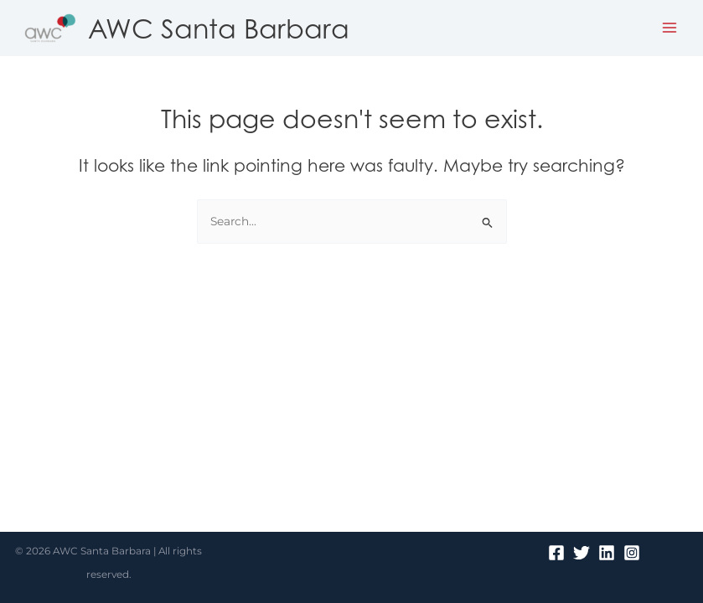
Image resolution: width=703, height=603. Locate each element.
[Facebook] (556, 552)
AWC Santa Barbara (218, 28)
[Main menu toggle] (670, 28)
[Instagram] (632, 552)
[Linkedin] (606, 552)
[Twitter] (581, 552)
